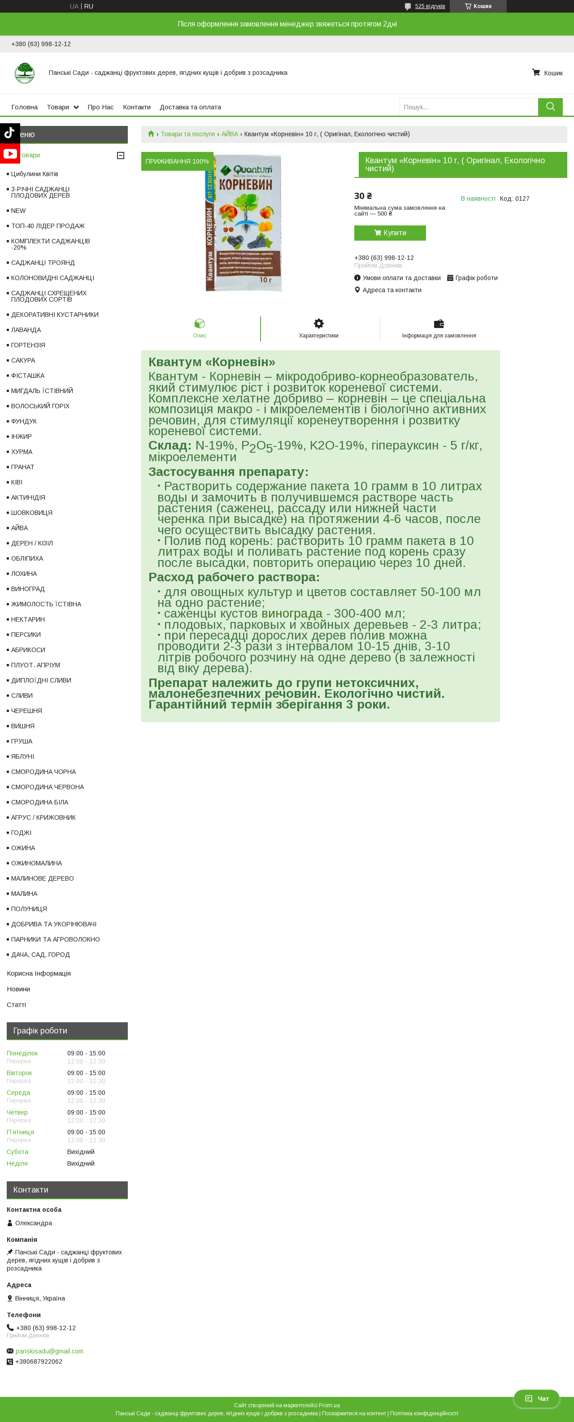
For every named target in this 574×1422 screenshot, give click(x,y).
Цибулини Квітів (34, 173)
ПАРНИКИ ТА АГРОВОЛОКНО (55, 939)
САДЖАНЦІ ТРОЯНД (43, 262)
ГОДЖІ (21, 832)
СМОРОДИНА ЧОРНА (43, 771)
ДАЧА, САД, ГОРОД (40, 954)
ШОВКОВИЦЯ (31, 512)
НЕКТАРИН (28, 619)
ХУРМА (21, 451)
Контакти (137, 107)
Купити (394, 233)
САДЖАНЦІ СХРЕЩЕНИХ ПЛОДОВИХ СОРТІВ (49, 296)
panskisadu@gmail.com (49, 1351)
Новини (18, 989)
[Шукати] (550, 107)
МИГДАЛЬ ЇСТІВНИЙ (42, 390)
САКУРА (23, 360)
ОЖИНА (23, 847)
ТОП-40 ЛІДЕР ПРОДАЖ (48, 225)
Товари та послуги (188, 134)
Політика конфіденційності (424, 1413)
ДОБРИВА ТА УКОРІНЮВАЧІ (53, 924)
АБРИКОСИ (28, 649)
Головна (24, 107)
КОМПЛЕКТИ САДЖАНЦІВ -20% (50, 244)
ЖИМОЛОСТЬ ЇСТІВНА (46, 604)
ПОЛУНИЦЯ (29, 908)
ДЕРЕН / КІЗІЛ (32, 543)
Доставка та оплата (190, 107)
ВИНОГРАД (28, 588)
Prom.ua (329, 1405)
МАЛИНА (24, 893)
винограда (292, 613)
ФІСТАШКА (27, 375)
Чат (537, 1399)
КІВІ (16, 482)
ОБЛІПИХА (27, 558)
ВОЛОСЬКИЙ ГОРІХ (40, 406)
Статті (16, 1004)
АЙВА (230, 134)
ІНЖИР (21, 436)
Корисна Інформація (39, 973)
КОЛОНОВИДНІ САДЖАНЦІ (52, 277)
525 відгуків (430, 6)
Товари (58, 107)
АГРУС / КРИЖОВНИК (43, 817)
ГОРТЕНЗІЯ (28, 345)
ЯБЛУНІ (22, 756)
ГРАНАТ (23, 467)
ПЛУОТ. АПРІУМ (35, 665)
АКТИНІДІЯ (28, 497)
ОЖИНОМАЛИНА (36, 863)
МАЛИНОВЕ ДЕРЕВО (42, 878)
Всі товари (23, 155)
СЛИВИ (22, 695)
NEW (18, 210)
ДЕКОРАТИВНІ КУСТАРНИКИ (55, 314)
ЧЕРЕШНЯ (26, 710)
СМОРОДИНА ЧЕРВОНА (47, 787)
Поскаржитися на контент (354, 1413)
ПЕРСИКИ (26, 634)
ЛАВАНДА (26, 329)
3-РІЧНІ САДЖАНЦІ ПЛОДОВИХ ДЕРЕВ (40, 192)
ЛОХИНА (24, 573)
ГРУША (21, 741)
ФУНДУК (24, 421)
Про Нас (101, 107)
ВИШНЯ (23, 726)
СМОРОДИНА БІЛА (39, 802)
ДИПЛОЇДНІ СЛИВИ (41, 680)
